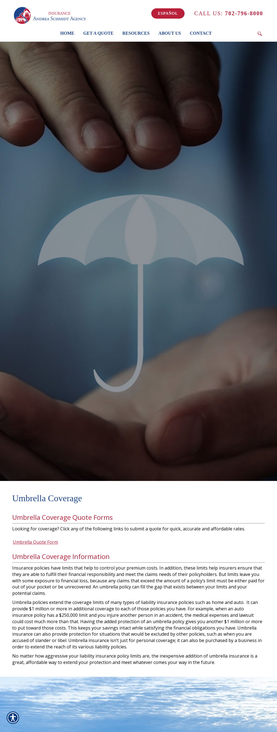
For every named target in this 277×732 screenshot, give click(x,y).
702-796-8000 (228, 13)
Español (168, 13)
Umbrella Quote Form (35, 542)
